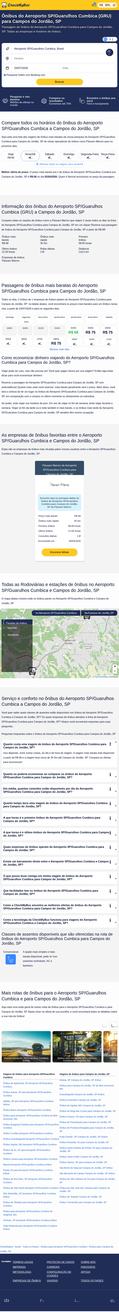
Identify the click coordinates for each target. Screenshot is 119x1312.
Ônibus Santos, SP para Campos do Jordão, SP (83, 1166)
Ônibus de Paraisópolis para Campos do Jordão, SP (85, 1126)
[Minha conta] (93, 5)
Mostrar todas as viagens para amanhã (59, 164)
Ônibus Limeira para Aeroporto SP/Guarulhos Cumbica (30, 1163)
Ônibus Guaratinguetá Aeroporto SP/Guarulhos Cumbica (31, 1143)
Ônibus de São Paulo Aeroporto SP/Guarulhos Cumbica (30, 1192)
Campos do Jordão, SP (99, 617)
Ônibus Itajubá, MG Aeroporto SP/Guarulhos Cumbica (30, 1148)
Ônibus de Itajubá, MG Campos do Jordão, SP (83, 1109)
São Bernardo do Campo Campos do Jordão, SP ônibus (87, 1177)
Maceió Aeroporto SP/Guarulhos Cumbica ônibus (27, 1169)
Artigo (85, 1276)
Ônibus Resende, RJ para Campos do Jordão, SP (84, 1146)
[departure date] (35, 68)
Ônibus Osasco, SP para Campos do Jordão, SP (84, 1121)
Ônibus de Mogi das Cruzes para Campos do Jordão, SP (88, 1115)
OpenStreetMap (101, 681)
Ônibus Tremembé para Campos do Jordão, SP (83, 1206)
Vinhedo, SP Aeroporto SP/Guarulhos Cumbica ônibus (30, 1224)
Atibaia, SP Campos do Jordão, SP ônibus (80, 1084)
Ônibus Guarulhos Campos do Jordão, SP (80, 1104)
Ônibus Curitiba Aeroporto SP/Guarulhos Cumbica (28, 1137)
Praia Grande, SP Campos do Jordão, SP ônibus (84, 1141)
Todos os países (92, 1285)
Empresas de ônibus (27, 1285)
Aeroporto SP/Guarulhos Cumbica (56, 617)
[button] (114, 671)
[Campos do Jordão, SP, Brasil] (63, 58)
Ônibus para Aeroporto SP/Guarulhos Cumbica (64, 1251)
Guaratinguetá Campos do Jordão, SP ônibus (82, 1098)
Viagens (52, 1285)
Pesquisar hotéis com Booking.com (26, 75)
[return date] (88, 68)
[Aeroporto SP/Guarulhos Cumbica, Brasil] (63, 49)
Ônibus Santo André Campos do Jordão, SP (81, 1161)
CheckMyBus (6, 1251)
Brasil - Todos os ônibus (27, 1251)
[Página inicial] (45, 5)
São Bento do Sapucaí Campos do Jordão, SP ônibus (86, 1172)
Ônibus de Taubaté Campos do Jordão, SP (81, 1201)
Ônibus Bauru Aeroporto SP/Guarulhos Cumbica (27, 1114)
